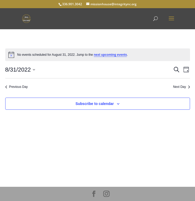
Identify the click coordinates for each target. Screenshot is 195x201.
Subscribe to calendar (94, 104)
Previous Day (16, 87)
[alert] (97, 54)
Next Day (181, 87)
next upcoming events (110, 55)
